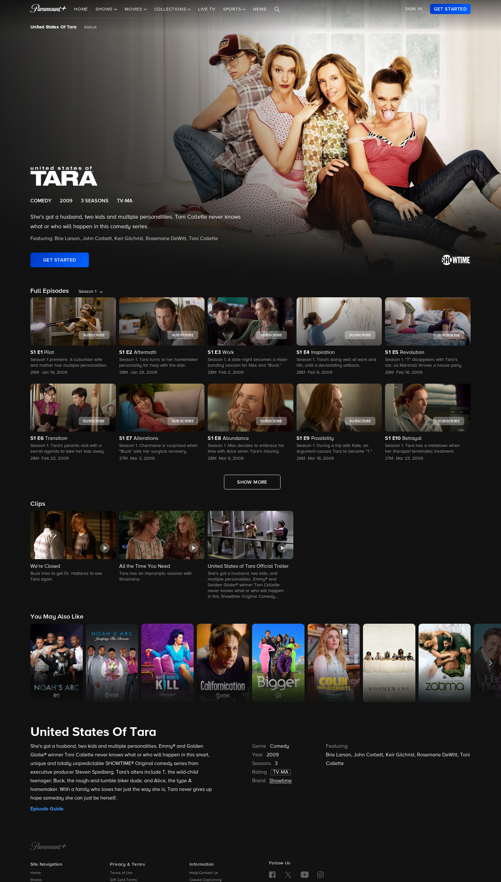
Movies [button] (134, 9)
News (259, 9)
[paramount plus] (48, 9)
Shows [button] (105, 9)
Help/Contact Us (203, 873)
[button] (73, 547)
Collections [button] (171, 9)
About (90, 27)
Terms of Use (121, 873)
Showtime (280, 781)
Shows (36, 880)
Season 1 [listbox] (87, 291)
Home (81, 9)
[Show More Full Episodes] (252, 482)
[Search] (277, 9)
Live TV (206, 9)
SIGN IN (413, 9)
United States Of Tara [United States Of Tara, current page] (53, 27)
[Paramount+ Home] (48, 847)
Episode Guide (47, 808)
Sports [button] (233, 9)
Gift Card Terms (123, 880)
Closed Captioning (205, 880)
